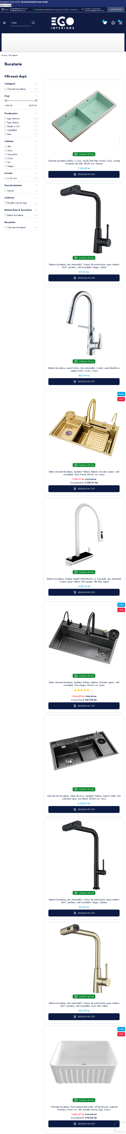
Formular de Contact (93, 1112)
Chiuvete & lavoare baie (58, 1022)
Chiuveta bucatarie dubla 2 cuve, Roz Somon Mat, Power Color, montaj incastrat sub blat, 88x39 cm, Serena (63, 771)
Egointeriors (77, 951)
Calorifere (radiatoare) (57, 1055)
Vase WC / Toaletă (58, 1046)
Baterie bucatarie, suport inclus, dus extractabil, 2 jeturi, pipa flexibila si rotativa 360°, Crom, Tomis (63, 215)
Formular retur (17, 1017)
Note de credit (114, 1012)
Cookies (74, 1018)
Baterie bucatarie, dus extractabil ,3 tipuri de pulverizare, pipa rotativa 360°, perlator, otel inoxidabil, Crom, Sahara (63, 619)
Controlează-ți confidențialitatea (63, 1105)
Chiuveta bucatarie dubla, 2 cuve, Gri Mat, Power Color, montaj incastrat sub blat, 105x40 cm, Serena (104, 695)
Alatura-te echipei (92, 1053)
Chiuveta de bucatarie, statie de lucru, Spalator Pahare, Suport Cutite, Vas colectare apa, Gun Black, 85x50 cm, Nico (63, 380)
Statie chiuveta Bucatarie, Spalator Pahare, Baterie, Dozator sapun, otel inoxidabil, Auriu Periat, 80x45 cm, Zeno (104, 215)
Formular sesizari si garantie (31, 1024)
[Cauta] (33, 22)
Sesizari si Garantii (93, 1036)
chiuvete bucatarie (104, 907)
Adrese (110, 1017)
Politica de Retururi (93, 1027)
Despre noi (94, 1012)
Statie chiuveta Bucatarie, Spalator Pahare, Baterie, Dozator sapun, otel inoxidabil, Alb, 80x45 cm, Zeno (104, 619)
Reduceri (92, 1059)
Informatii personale (111, 1001)
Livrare (91, 999)
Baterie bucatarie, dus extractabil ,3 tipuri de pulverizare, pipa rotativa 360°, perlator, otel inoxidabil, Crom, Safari (63, 536)
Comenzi (111, 1008)
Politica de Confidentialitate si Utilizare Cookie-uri (78, 1008)
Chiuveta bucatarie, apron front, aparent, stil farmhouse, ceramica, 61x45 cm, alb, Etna (63, 846)
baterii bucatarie (93, 928)
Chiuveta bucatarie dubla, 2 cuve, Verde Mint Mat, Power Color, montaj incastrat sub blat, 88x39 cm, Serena (63, 139)
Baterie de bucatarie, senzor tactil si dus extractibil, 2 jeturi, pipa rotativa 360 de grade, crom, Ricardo (105, 847)
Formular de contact (76, 1024)
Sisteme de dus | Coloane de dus (58, 1035)
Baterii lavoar (58, 1004)
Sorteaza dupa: (78, 78)
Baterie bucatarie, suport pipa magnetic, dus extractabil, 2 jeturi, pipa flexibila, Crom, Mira (105, 770)
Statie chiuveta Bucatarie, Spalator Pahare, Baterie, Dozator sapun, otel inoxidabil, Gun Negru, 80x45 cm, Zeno (104, 294)
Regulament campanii (94, 1044)
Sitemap (56, 999)
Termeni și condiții (93, 1006)
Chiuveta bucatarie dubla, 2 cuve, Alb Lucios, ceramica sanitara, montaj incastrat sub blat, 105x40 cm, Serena (63, 695)
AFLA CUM (5, 5)
